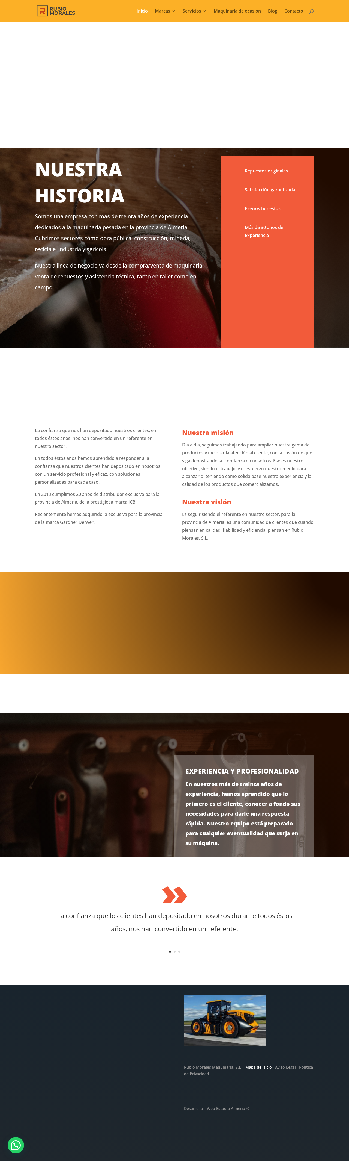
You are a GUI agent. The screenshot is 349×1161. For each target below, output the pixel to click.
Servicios (192, 11)
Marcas (162, 11)
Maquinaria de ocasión (237, 11)
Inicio (142, 11)
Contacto (293, 11)
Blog (272, 11)
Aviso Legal (285, 1067)
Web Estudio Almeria (226, 1108)
